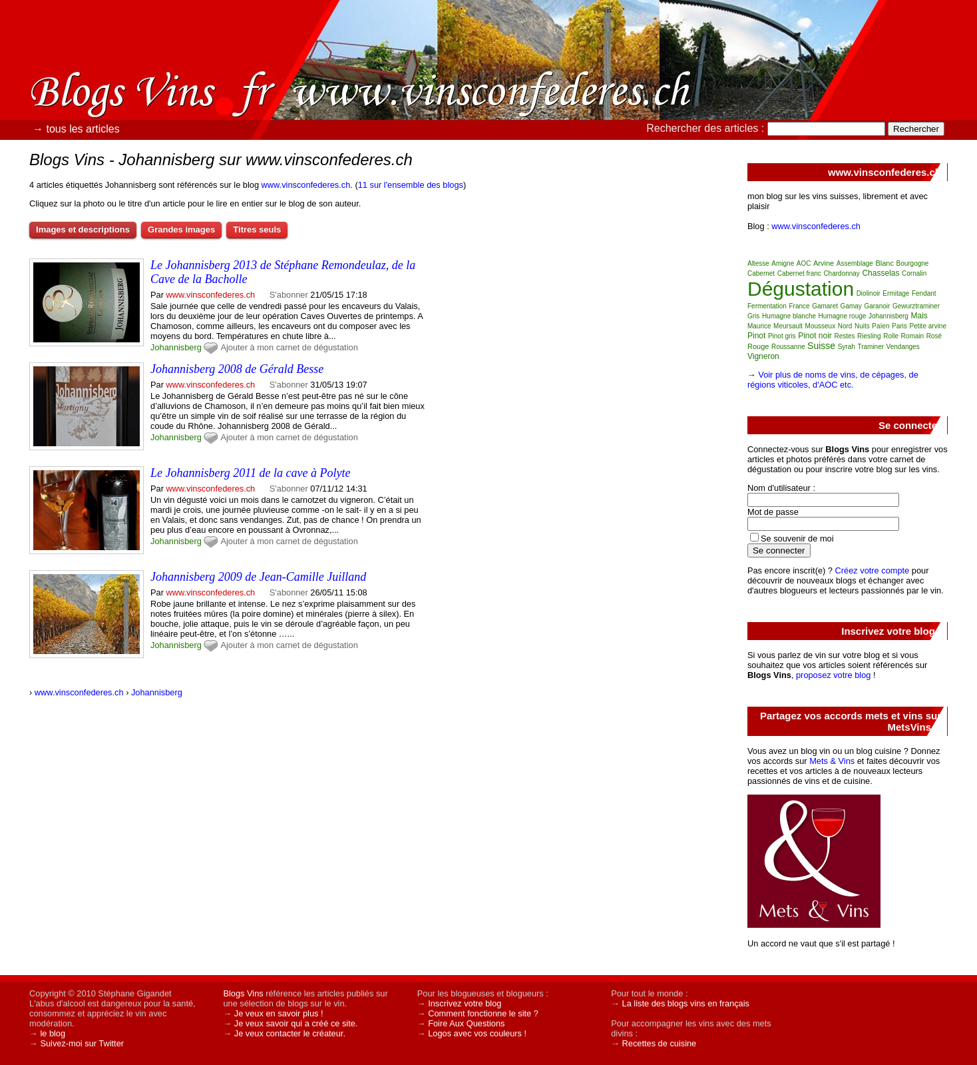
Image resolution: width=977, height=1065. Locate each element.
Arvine (823, 263)
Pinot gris (782, 336)
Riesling (869, 336)
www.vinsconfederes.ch (306, 185)
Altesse (758, 263)
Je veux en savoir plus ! (278, 1013)
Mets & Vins (832, 761)
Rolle (890, 336)
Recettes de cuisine (659, 1043)
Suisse (821, 345)
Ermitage (895, 293)
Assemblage (855, 263)
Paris (899, 326)
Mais (919, 315)
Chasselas (880, 273)
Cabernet (761, 273)
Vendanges (903, 346)
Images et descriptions (83, 229)
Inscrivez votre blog (464, 1003)
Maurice (759, 326)
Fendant (924, 293)
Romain (912, 336)
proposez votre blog (833, 675)
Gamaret (825, 306)
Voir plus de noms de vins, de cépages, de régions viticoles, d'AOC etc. (832, 380)
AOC (804, 263)
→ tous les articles (76, 129)
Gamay (851, 306)
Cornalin (914, 273)
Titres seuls (257, 229)
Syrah (846, 346)
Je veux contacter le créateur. (289, 1033)
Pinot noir (815, 335)
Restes (844, 336)
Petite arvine (927, 326)
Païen (880, 326)
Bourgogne (912, 263)
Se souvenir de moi (797, 538)
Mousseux (820, 326)
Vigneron (763, 356)
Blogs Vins (243, 993)
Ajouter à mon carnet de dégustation (288, 347)
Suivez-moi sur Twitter (82, 1043)
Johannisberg (176, 347)
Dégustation (800, 289)
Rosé (934, 336)
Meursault (788, 326)
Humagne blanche (789, 316)
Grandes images (181, 229)
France (799, 306)
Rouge (758, 346)
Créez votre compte (872, 570)
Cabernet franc (799, 273)
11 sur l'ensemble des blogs (410, 185)
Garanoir (877, 306)
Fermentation (767, 306)
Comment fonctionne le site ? (483, 1013)
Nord (845, 326)
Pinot (756, 335)
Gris (753, 316)
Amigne (782, 263)
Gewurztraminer (916, 306)
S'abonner (289, 295)
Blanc (884, 263)
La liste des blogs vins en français (685, 1003)
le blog (52, 1033)
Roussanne (788, 346)
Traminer (870, 346)
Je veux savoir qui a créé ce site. (296, 1023)
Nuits (862, 326)
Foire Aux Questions (466, 1023)
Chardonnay (841, 273)
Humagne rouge (843, 316)
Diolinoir (868, 293)
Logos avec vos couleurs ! (477, 1033)
